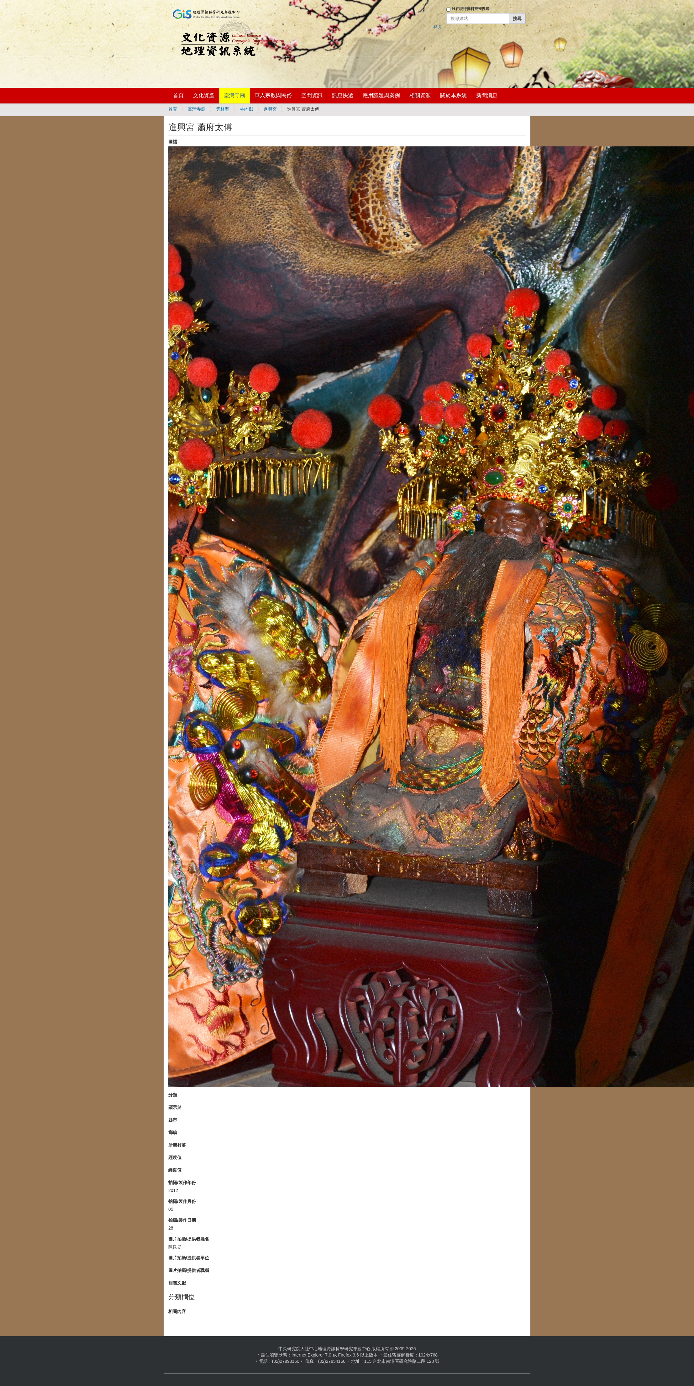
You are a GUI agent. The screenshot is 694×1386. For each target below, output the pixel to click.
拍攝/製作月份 (182, 1201)
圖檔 (172, 141)
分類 (172, 1094)
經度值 (174, 1157)
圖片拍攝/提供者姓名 (188, 1238)
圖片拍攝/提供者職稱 (188, 1270)
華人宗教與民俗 (273, 95)
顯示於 (174, 1107)
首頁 (178, 95)
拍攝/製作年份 (182, 1182)
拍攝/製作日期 (182, 1220)
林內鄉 (246, 109)
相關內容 (177, 1311)
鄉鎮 (172, 1132)
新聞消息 (486, 95)
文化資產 (203, 95)
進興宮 (270, 109)
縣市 (172, 1119)
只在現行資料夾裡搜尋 (470, 9)
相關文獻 (177, 1282)
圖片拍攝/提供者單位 (188, 1257)
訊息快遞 (342, 95)
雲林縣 (222, 109)
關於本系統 (453, 95)
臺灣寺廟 (234, 95)
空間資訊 (312, 95)
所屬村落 (177, 1144)
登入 (437, 27)
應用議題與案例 (381, 95)
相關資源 (420, 95)
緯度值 (174, 1170)
